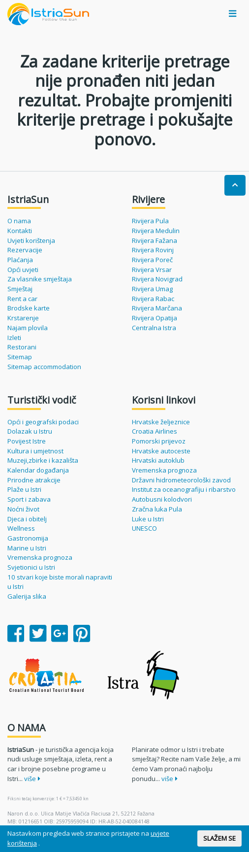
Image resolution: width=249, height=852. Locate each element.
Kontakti (19, 230)
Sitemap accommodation (44, 366)
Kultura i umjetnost (35, 450)
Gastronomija (27, 538)
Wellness (21, 528)
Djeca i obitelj (27, 518)
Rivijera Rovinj (153, 249)
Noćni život (23, 509)
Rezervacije (24, 249)
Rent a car (22, 298)
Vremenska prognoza (39, 557)
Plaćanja (20, 259)
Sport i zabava (29, 499)
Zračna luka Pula (157, 509)
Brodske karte (28, 308)
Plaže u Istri (24, 489)
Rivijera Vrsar (152, 269)
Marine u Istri (26, 548)
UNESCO (144, 528)
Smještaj (19, 288)
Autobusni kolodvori (162, 499)
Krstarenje (23, 317)
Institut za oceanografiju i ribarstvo (184, 489)
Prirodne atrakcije (34, 480)
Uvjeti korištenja (31, 240)
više (32, 778)
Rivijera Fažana (154, 240)
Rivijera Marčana (157, 308)
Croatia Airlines (154, 431)
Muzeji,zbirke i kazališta (42, 460)
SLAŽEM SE (219, 838)
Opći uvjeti (22, 269)
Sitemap (19, 356)
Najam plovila (27, 327)
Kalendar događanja (38, 470)
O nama (19, 220)
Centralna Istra (154, 327)
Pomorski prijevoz (159, 441)
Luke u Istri (148, 518)
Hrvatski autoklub (158, 460)
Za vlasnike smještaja (39, 278)
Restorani (21, 346)
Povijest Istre (26, 441)
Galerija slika (26, 596)
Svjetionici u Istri (31, 567)
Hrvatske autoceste (161, 450)
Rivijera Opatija (154, 317)
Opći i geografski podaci (43, 421)
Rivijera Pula (150, 220)
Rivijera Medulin (156, 230)
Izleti (14, 337)
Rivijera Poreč (152, 259)
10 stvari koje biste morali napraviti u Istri (59, 582)
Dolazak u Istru (29, 431)
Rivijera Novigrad (157, 278)
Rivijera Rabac (153, 298)
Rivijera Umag (152, 288)
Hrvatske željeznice (161, 421)
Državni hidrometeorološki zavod (181, 480)
